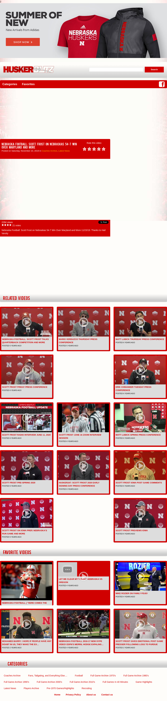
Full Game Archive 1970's (103, 675)
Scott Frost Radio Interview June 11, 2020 (26, 435)
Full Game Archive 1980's (136, 675)
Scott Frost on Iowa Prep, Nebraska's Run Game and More (24, 532)
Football (79, 675)
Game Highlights (144, 682)
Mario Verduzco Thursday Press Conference (78, 341)
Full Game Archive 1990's (16, 682)
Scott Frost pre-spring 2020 (18, 482)
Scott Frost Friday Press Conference (24, 387)
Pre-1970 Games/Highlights (60, 688)
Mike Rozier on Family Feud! (132, 593)
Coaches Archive (49, 151)
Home (57, 694)
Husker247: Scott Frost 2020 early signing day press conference (79, 484)
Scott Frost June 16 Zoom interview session (80, 436)
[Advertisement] (83, 113)
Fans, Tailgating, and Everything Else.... (47, 675)
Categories (9, 84)
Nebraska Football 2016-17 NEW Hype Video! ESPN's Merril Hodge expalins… (81, 643)
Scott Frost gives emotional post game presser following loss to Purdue (139, 643)
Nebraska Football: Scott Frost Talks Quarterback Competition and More (25, 341)
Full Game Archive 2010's (82, 682)
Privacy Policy (73, 694)
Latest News (64, 151)
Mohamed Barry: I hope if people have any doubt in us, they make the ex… (26, 643)
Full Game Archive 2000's (49, 682)
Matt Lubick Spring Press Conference (138, 435)
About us (91, 694)
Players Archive (31, 688)
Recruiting (87, 688)
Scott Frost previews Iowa (132, 530)
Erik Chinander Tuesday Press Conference (133, 388)
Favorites (28, 84)
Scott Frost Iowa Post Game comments (139, 482)
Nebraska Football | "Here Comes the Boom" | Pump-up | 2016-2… (24, 604)
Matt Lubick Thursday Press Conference (140, 339)
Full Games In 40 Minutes (115, 682)
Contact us (107, 694)
